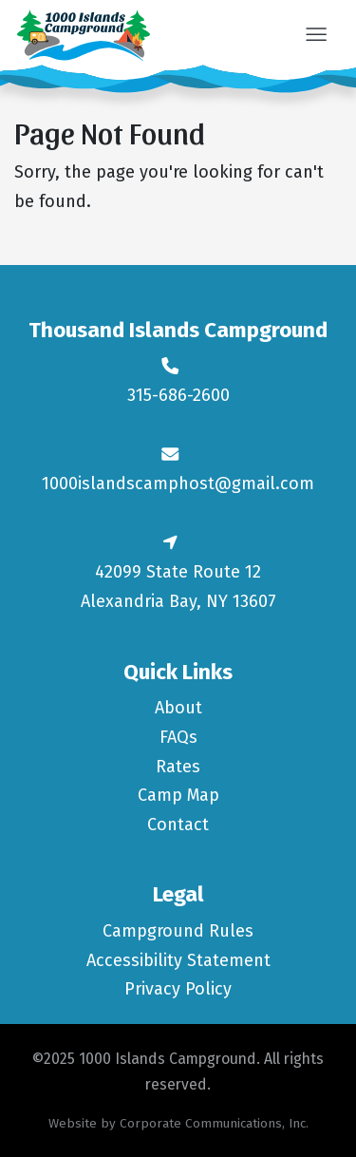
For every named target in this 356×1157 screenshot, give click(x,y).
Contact (178, 824)
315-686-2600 (178, 395)
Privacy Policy (178, 988)
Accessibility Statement (178, 960)
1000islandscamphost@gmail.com (178, 483)
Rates (178, 766)
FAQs (178, 737)
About (178, 707)
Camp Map (178, 795)
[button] (315, 36)
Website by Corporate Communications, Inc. (178, 1123)
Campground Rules (178, 930)
